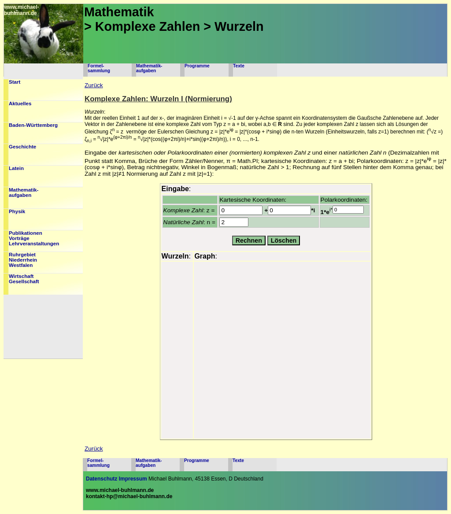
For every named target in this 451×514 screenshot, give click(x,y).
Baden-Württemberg (33, 125)
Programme (197, 65)
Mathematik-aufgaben (149, 68)
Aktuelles (20, 103)
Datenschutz (101, 479)
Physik (17, 211)
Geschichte (22, 146)
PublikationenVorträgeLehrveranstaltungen (34, 238)
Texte (238, 65)
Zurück (94, 85)
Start (14, 82)
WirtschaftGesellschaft (24, 279)
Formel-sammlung (99, 68)
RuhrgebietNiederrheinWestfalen (23, 260)
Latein (16, 168)
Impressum (133, 479)
